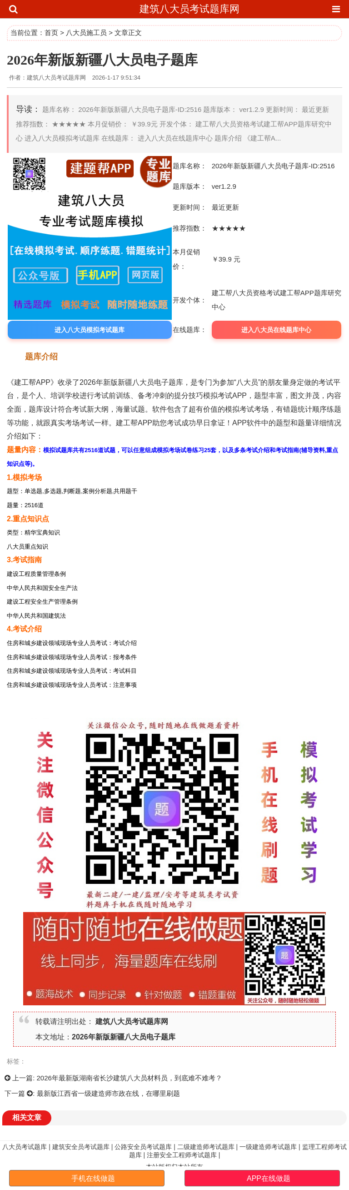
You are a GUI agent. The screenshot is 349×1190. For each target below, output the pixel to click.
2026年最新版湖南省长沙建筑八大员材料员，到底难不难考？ (129, 1078)
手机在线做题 (93, 1178)
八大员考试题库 (24, 1146)
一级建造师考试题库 (268, 1146)
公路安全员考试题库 (143, 1146)
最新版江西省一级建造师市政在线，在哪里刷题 (108, 1093)
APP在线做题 (268, 1178)
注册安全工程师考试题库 (182, 1155)
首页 (51, 32)
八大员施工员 (86, 32)
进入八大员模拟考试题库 (90, 329)
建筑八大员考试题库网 (189, 9)
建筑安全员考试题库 (81, 1146)
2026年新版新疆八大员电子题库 (123, 1037)
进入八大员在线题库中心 (276, 329)
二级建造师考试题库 (205, 1146)
